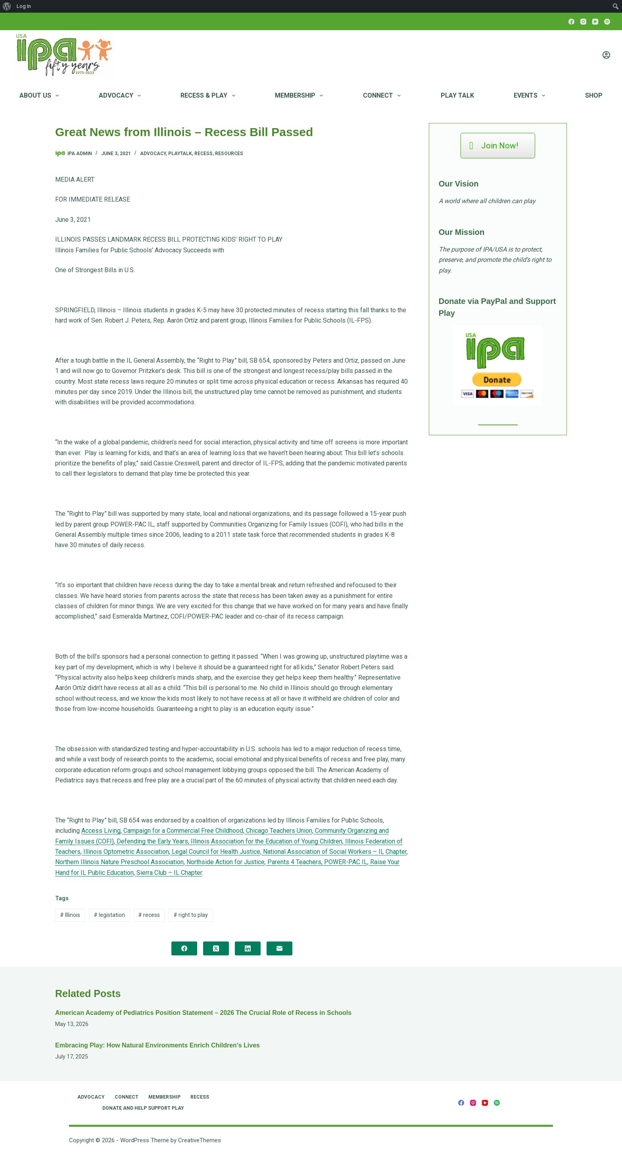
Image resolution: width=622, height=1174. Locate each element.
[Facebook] (571, 22)
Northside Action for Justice (225, 862)
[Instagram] (583, 22)
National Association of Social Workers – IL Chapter (334, 851)
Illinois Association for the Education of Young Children (265, 841)
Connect (383, 95)
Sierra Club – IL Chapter (168, 872)
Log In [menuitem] (24, 6)
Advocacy (121, 95)
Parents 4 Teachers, (294, 862)
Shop (594, 95)
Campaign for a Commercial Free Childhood (182, 830)
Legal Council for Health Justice (215, 851)
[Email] (279, 948)
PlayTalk (180, 153)
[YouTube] (595, 22)
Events (531, 95)
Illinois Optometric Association (125, 851)
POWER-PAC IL (345, 862)
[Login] (606, 55)
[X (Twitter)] (216, 948)
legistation (109, 915)
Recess (203, 153)
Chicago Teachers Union (278, 830)
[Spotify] (607, 22)
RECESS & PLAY (209, 95)
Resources (229, 153)
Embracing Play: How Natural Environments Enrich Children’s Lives (157, 1045)
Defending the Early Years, (152, 841)
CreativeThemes (199, 1140)
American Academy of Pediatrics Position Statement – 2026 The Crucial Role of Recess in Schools (203, 1012)
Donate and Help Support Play (143, 1108)
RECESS (199, 1097)
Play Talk (457, 95)
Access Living (101, 830)
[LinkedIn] (248, 948)
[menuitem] (7, 6)
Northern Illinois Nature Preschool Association (119, 862)
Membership (300, 95)
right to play (190, 915)
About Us (40, 95)
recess (149, 915)
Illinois (70, 915)
